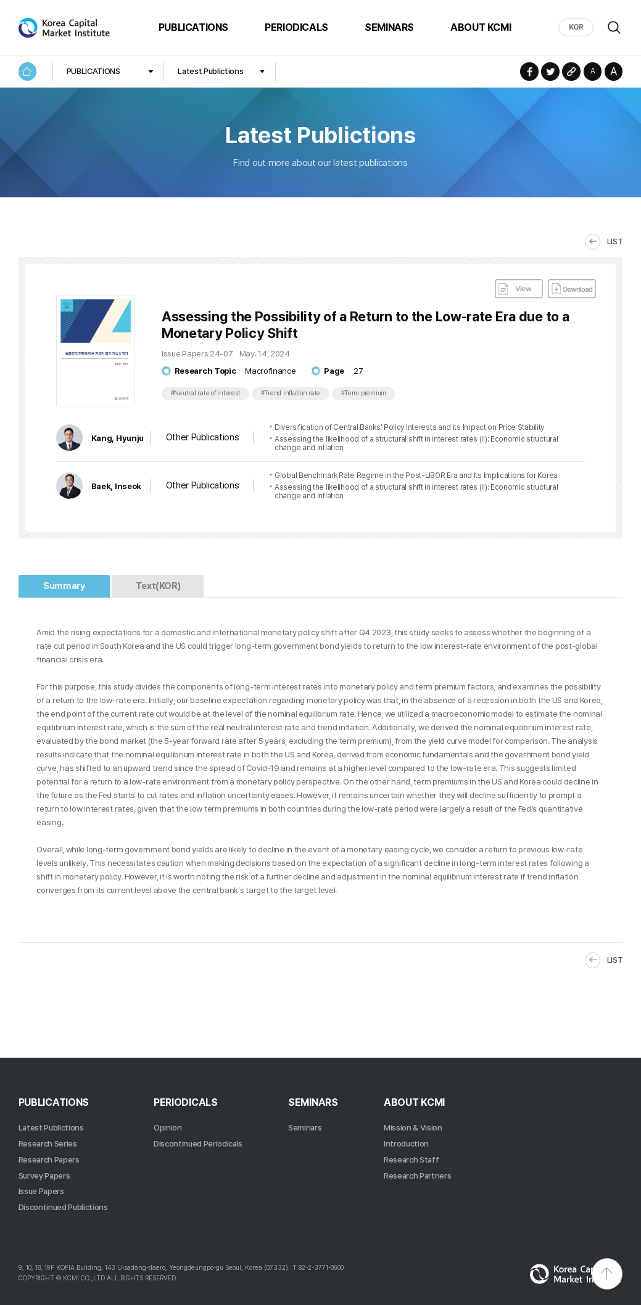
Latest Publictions (210, 71)
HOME (28, 71)
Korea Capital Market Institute (65, 27)
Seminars (304, 1127)
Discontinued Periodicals (198, 1143)
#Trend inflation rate (291, 393)
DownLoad (571, 289)
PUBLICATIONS (193, 27)
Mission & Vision (413, 1127)
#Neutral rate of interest (206, 393)
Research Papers (49, 1159)
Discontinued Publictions (63, 1207)
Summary (64, 585)
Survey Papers (44, 1175)
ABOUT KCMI (480, 27)
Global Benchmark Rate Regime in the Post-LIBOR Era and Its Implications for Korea (416, 475)
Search (614, 27)
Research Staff (411, 1159)
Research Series (48, 1143)
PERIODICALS (296, 27)
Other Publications (202, 437)
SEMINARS (389, 27)
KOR (576, 27)
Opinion (168, 1127)
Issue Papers (41, 1191)
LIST (615, 241)
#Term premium (364, 393)
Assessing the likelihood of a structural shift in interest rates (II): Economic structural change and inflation (416, 443)
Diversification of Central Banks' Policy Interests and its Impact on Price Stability (409, 427)
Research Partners (417, 1175)
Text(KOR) (158, 585)
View (518, 289)
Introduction (406, 1143)
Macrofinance (270, 371)
